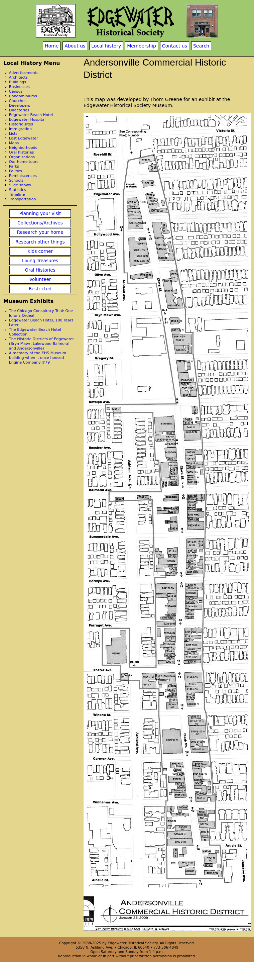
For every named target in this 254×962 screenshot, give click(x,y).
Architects (18, 77)
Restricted (40, 288)
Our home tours (23, 162)
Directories (19, 110)
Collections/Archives (39, 222)
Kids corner (40, 251)
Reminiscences (23, 176)
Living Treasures (40, 260)
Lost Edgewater (23, 138)
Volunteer (40, 279)
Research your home (40, 232)
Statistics (17, 190)
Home (51, 46)
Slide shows (20, 185)
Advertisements (23, 73)
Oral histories (21, 152)
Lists (13, 133)
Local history (106, 46)
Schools (16, 180)
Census (16, 91)
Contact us (174, 46)
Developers (19, 105)
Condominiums (23, 96)
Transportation (22, 199)
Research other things (40, 242)
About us (75, 46)
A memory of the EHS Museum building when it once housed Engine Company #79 (37, 358)
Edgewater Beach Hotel (31, 115)
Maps (14, 143)
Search (201, 46)
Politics (15, 171)
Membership (141, 46)
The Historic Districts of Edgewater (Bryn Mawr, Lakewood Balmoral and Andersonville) (41, 344)
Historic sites (21, 124)
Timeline (17, 194)
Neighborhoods (23, 148)
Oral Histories (40, 270)
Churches (17, 101)
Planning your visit (40, 213)
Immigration (20, 129)
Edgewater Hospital (27, 119)
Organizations (22, 157)
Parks (14, 166)
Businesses (19, 87)
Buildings (17, 82)
